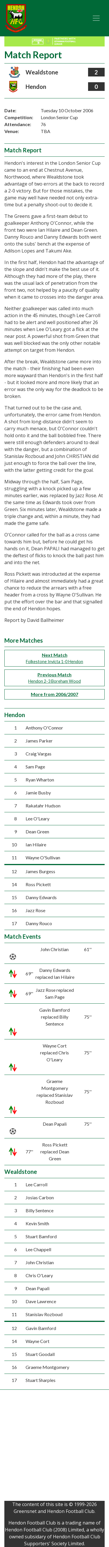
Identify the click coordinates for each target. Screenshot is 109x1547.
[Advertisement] (54, 1447)
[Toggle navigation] (96, 18)
